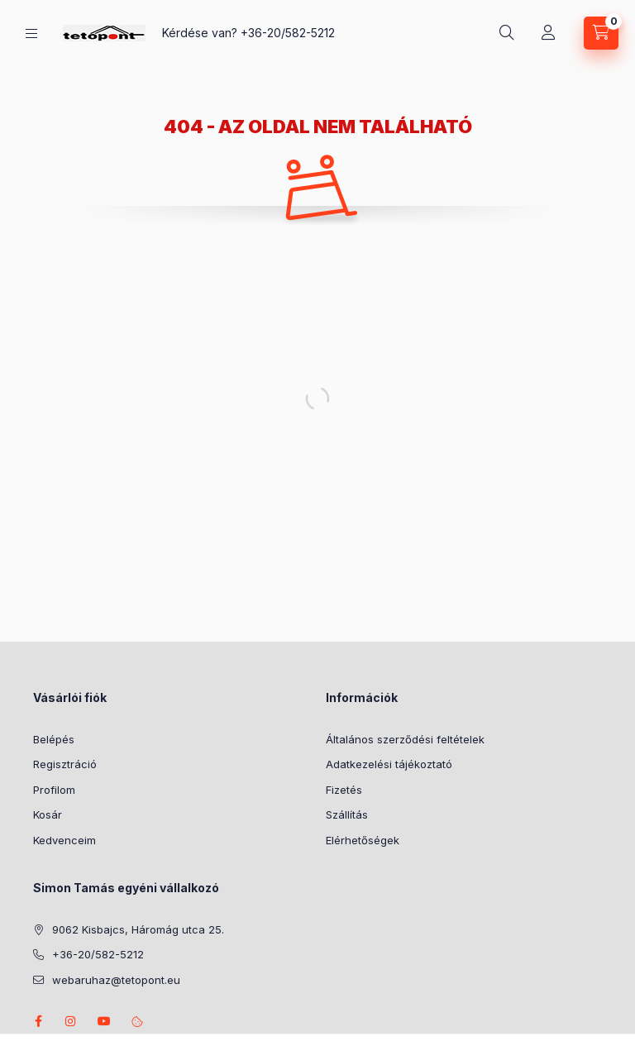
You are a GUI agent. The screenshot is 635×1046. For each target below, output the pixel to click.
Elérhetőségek (362, 840)
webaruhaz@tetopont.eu (116, 979)
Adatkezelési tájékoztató (389, 764)
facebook (38, 1021)
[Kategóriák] (31, 33)
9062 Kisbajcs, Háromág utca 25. (138, 929)
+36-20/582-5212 (288, 33)
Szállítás (347, 814)
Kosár (47, 814)
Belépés (53, 739)
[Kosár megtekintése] (601, 33)
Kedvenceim (64, 840)
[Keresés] (506, 33)
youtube (104, 1021)
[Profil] (548, 33)
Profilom (54, 789)
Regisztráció (65, 764)
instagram (71, 1021)
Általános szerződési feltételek (405, 739)
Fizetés (344, 789)
